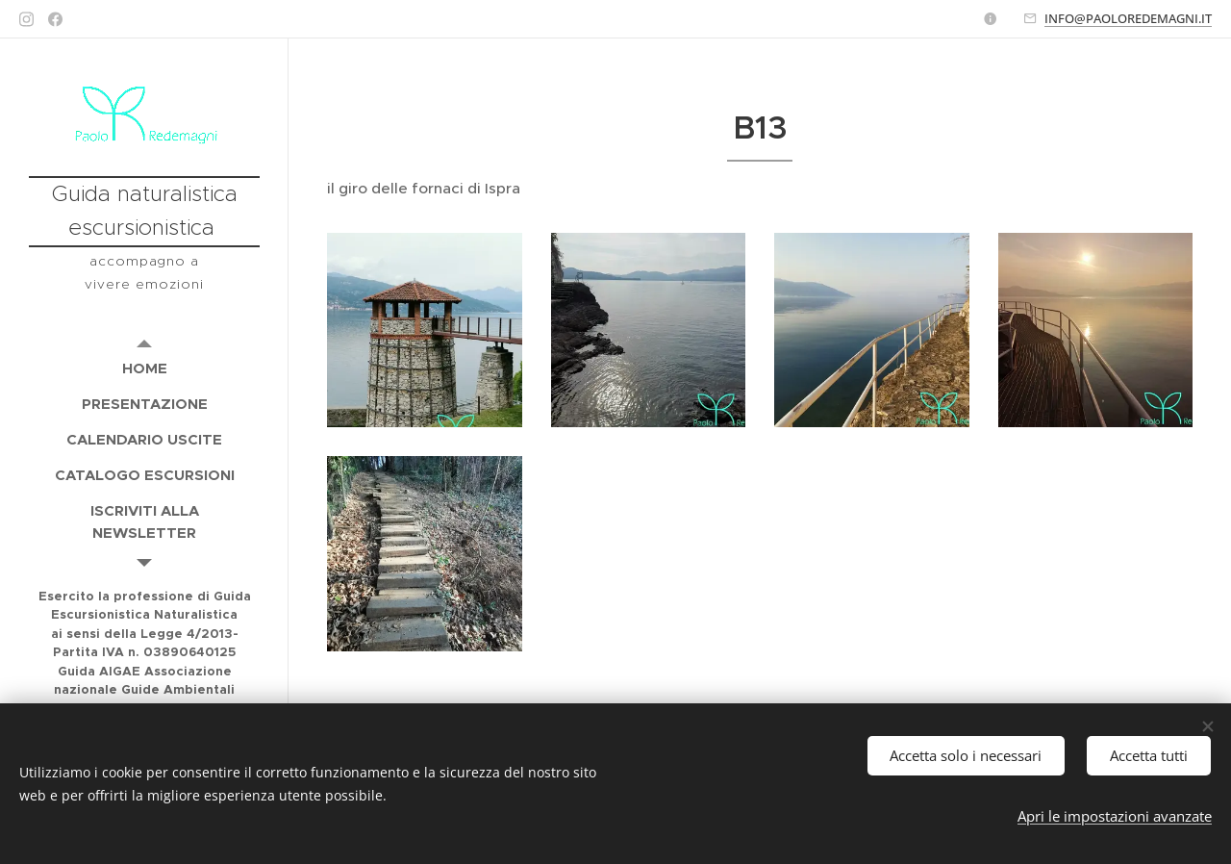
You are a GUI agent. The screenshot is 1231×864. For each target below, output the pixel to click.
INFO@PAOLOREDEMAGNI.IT (1128, 18)
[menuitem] (144, 368)
